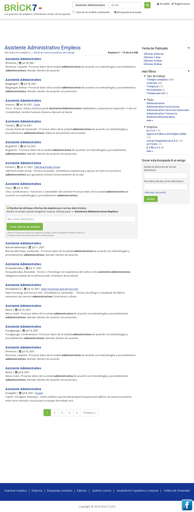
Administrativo (156, 103)
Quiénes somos (101, 490)
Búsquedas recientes (59, 490)
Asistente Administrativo (23, 59)
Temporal (152, 86)
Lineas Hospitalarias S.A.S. (162, 140)
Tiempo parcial (156, 93)
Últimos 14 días (153, 60)
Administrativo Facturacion (163, 106)
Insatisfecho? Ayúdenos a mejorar (137, 490)
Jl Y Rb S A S (153, 147)
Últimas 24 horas (154, 53)
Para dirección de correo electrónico (163, 181)
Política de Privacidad (177, 490)
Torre (37, 104)
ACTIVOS (152, 144)
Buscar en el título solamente (93, 12)
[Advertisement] (76, 32)
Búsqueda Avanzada (127, 12)
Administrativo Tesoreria (162, 113)
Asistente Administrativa (23, 163)
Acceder (163, 3)
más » (150, 120)
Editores (82, 490)
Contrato (152, 83)
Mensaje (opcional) (155, 192)
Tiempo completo (157, 79)
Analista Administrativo (161, 116)
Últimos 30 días (153, 64)
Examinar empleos (15, 490)
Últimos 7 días (152, 57)
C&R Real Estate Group (47, 167)
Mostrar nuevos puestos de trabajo (54, 52)
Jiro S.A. (151, 130)
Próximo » (89, 413)
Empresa (37, 490)
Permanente (154, 89)
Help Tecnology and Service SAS (59, 289)
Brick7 (21, 6)
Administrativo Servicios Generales (168, 110)
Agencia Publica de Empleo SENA (166, 134)
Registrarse (181, 3)
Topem (39, 393)
